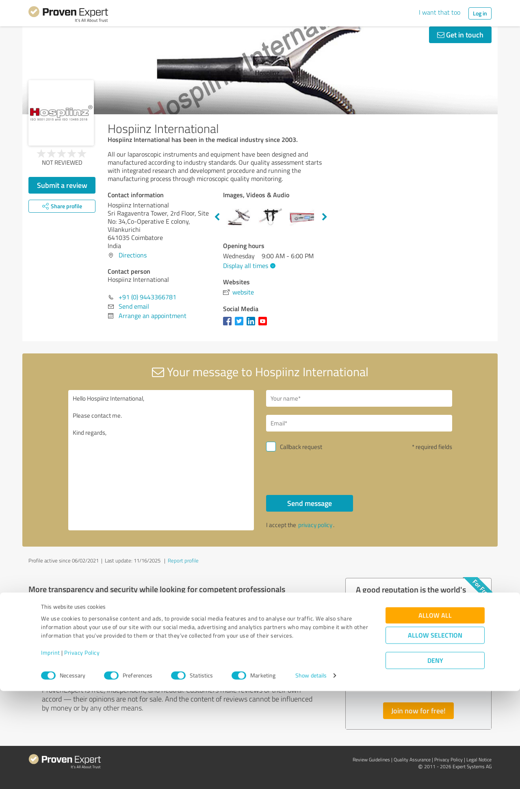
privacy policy (315, 525)
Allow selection (435, 733)
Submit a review (62, 185)
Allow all (435, 713)
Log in (480, 13)
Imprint (50, 751)
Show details (311, 774)
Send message (309, 503)
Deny (435, 758)
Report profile (183, 560)
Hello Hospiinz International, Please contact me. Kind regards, (161, 460)
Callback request (301, 446)
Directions (133, 255)
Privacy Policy (82, 751)
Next (325, 217)
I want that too (439, 12)
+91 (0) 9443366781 (147, 296)
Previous (217, 217)
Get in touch (460, 34)
